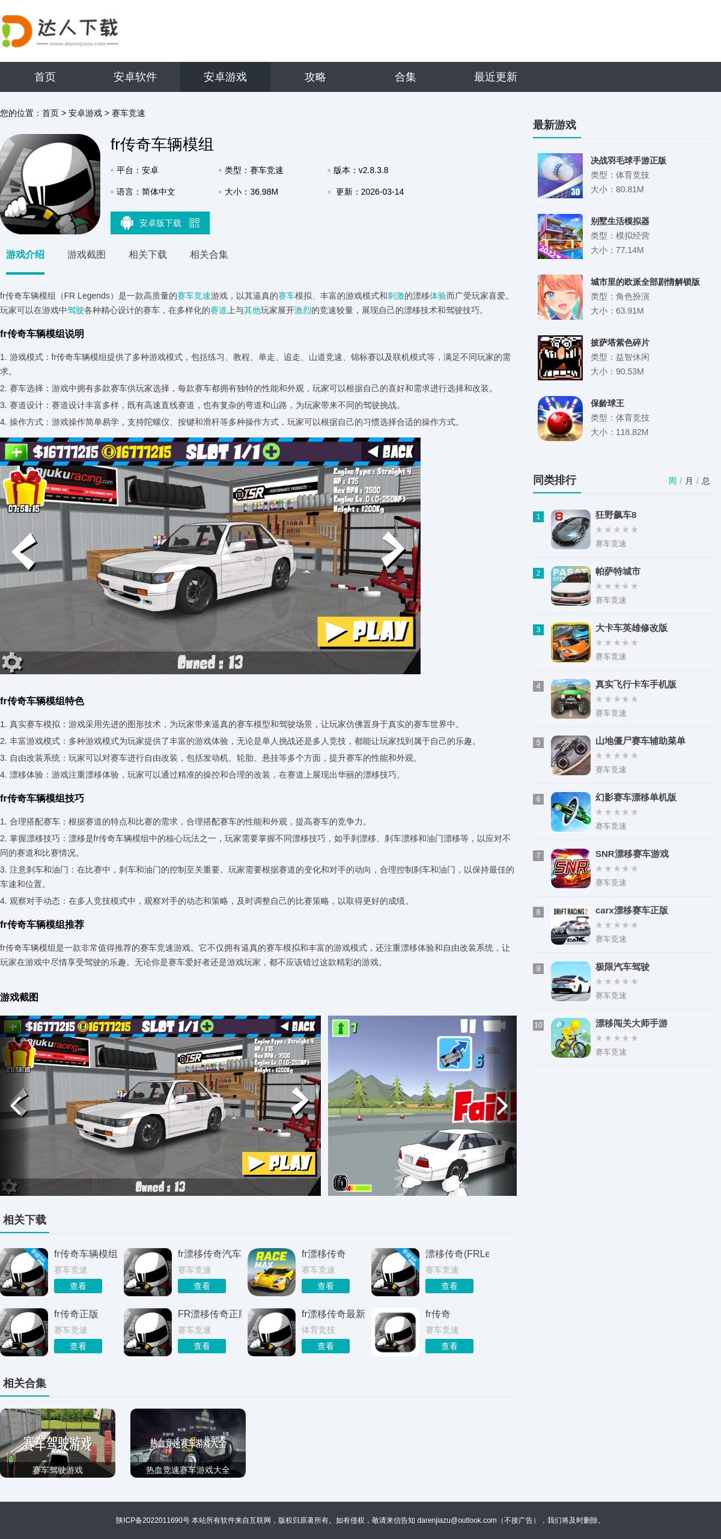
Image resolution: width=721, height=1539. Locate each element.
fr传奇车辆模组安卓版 (86, 1254)
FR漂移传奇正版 (210, 1314)
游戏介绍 (25, 254)
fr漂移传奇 (324, 1254)
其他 (252, 310)
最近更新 (495, 77)
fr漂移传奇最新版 (333, 1314)
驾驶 (75, 310)
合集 (405, 77)
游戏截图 (86, 254)
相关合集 (209, 254)
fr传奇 (438, 1314)
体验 (438, 295)
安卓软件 (135, 77)
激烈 (302, 310)
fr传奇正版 (76, 1314)
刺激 (396, 295)
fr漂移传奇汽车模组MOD (210, 1254)
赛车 (286, 295)
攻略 (315, 77)
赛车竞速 (128, 113)
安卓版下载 (160, 222)
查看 (78, 1286)
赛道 (218, 310)
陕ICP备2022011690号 (153, 1520)
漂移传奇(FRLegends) (457, 1254)
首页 (45, 77)
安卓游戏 (225, 77)
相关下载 (148, 254)
